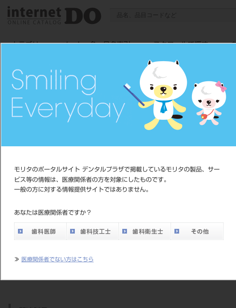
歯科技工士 (92, 231)
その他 (197, 231)
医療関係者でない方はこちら (57, 259)
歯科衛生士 (144, 231)
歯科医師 (40, 231)
